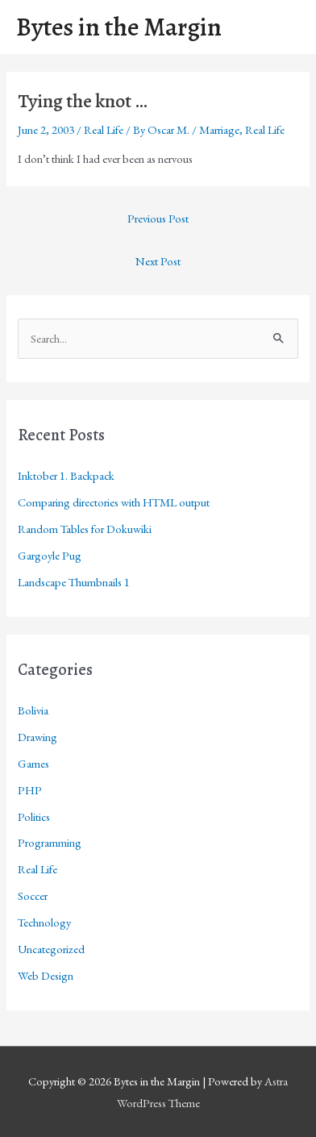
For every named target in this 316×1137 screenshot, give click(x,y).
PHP (30, 790)
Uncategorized (51, 948)
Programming (49, 842)
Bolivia (33, 710)
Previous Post (158, 218)
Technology (44, 922)
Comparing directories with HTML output (114, 502)
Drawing (37, 736)
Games (33, 763)
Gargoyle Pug (49, 555)
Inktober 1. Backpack (66, 475)
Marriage (219, 129)
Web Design (45, 975)
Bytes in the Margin (119, 27)
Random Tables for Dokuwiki (85, 528)
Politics (34, 816)
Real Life (103, 129)
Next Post (158, 261)
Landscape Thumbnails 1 (74, 581)
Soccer (33, 895)
